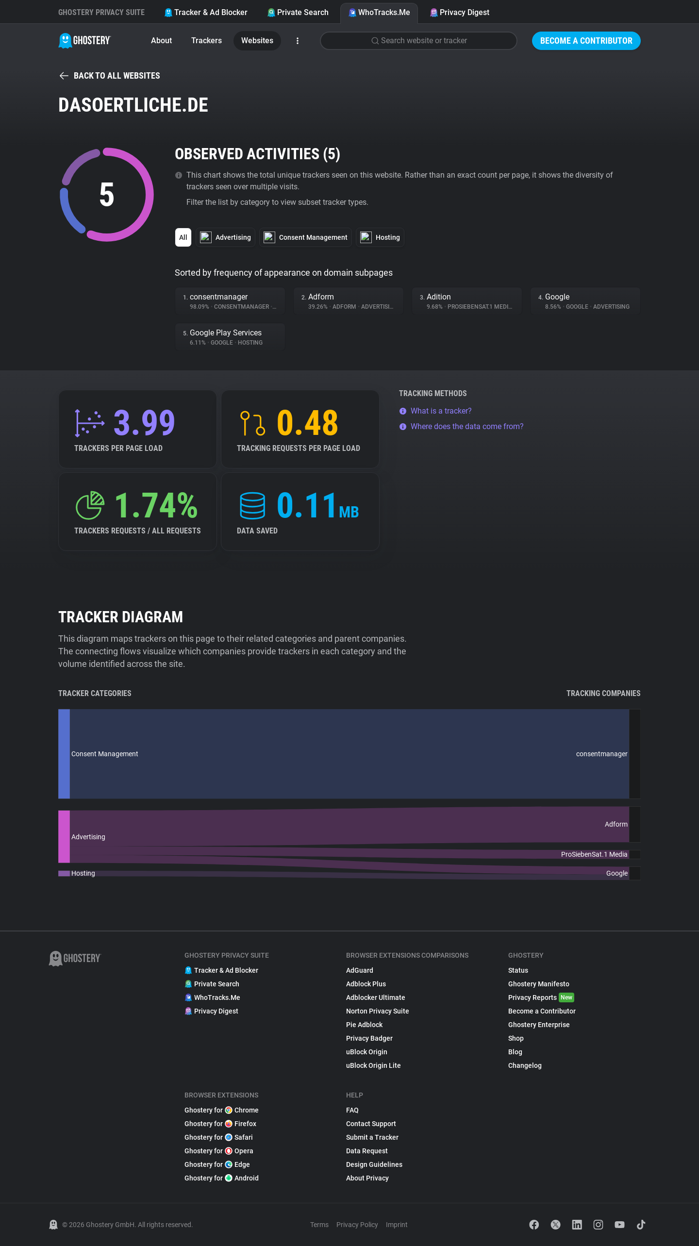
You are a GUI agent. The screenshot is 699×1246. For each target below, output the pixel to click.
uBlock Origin (366, 1052)
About (161, 40)
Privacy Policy (357, 1225)
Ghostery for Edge (217, 1164)
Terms (319, 1225)
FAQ (352, 1110)
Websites (257, 40)
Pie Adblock (364, 1025)
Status (518, 970)
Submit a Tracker (372, 1137)
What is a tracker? (435, 410)
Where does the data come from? (461, 426)
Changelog (525, 1065)
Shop (516, 1038)
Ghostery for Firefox (220, 1124)
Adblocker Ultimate (375, 997)
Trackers (206, 40)
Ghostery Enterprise (539, 1025)
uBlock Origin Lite (373, 1065)
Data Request (367, 1151)
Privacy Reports (541, 997)
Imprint (397, 1225)
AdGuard (359, 970)
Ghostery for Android (221, 1178)
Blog (515, 1052)
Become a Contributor (586, 40)
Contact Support (371, 1124)
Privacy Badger (369, 1038)
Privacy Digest (459, 12)
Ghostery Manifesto (538, 984)
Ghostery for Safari (218, 1137)
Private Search (298, 12)
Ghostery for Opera (218, 1151)
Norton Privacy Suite (377, 1011)
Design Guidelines (374, 1164)
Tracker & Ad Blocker (206, 12)
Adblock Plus (366, 984)
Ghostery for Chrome (221, 1110)
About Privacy (367, 1178)
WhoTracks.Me (379, 12)
